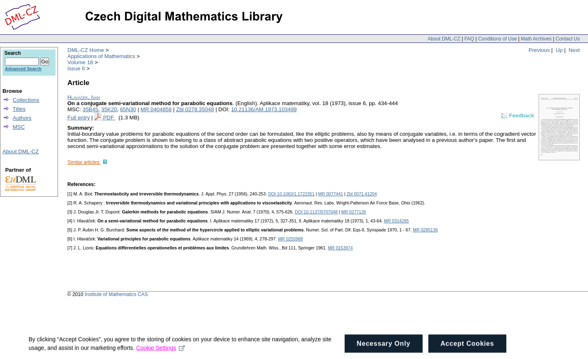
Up (559, 50)
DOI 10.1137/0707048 (316, 211)
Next (574, 50)
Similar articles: (83, 162)
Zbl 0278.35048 (195, 109)
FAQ (469, 39)
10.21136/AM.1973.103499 (264, 109)
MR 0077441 (330, 193)
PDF (109, 117)
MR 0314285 (396, 220)
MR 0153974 (340, 247)
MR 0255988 (290, 238)
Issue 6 (76, 68)
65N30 (128, 109)
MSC (19, 127)
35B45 (90, 109)
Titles (19, 109)
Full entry (78, 117)
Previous (539, 50)
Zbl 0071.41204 (362, 193)
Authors (22, 118)
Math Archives (536, 39)
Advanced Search (23, 68)
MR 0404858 (156, 109)
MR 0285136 (425, 229)
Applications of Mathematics (101, 56)
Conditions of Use (497, 39)
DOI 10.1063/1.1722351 (291, 193)
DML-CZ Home (85, 50)
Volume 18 (80, 62)
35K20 (109, 109)
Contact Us (568, 39)
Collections (26, 100)
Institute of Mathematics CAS (116, 294)
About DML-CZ (444, 39)
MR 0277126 (353, 211)
